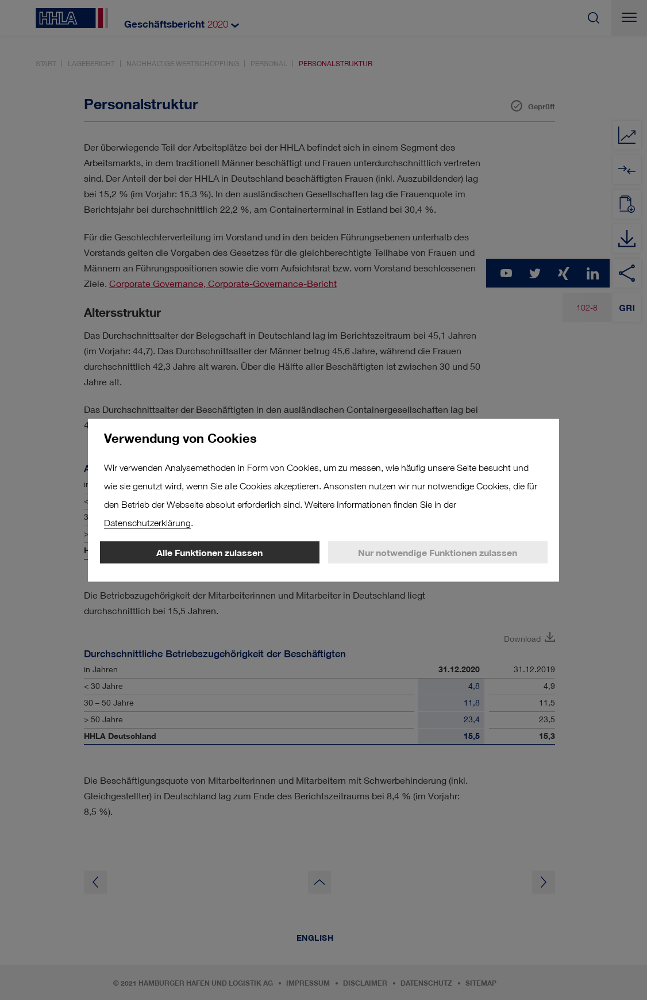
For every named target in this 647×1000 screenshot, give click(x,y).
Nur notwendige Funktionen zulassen (437, 552)
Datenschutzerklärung (147, 522)
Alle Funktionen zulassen (209, 552)
